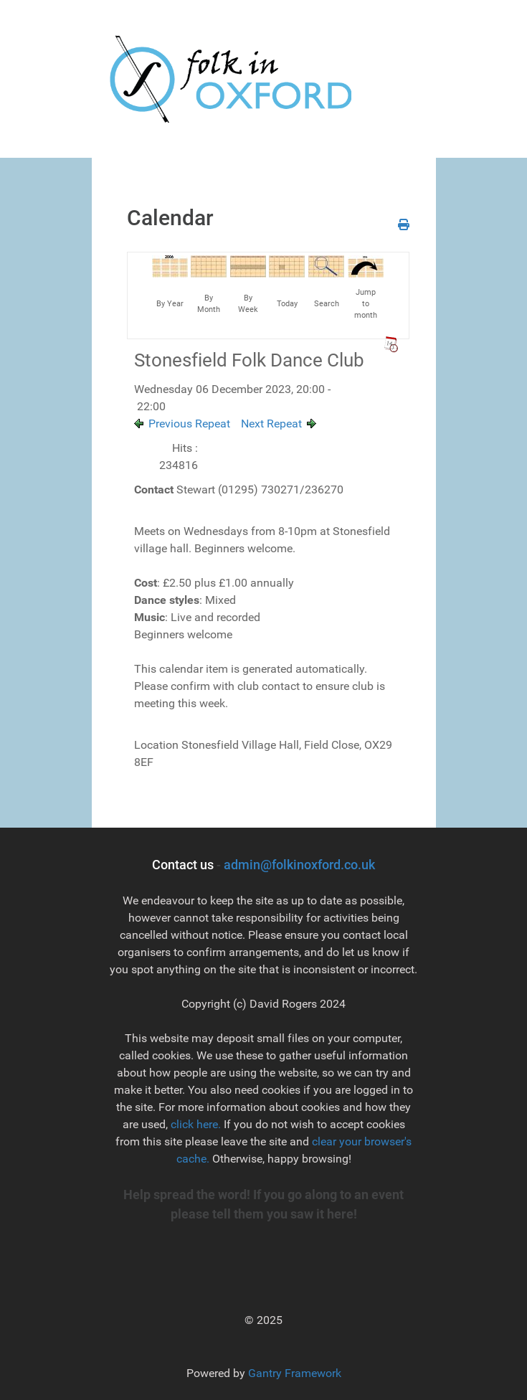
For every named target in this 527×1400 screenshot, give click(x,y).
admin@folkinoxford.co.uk (299, 864)
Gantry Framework (294, 1373)
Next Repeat (271, 423)
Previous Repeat (189, 423)
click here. (196, 1124)
